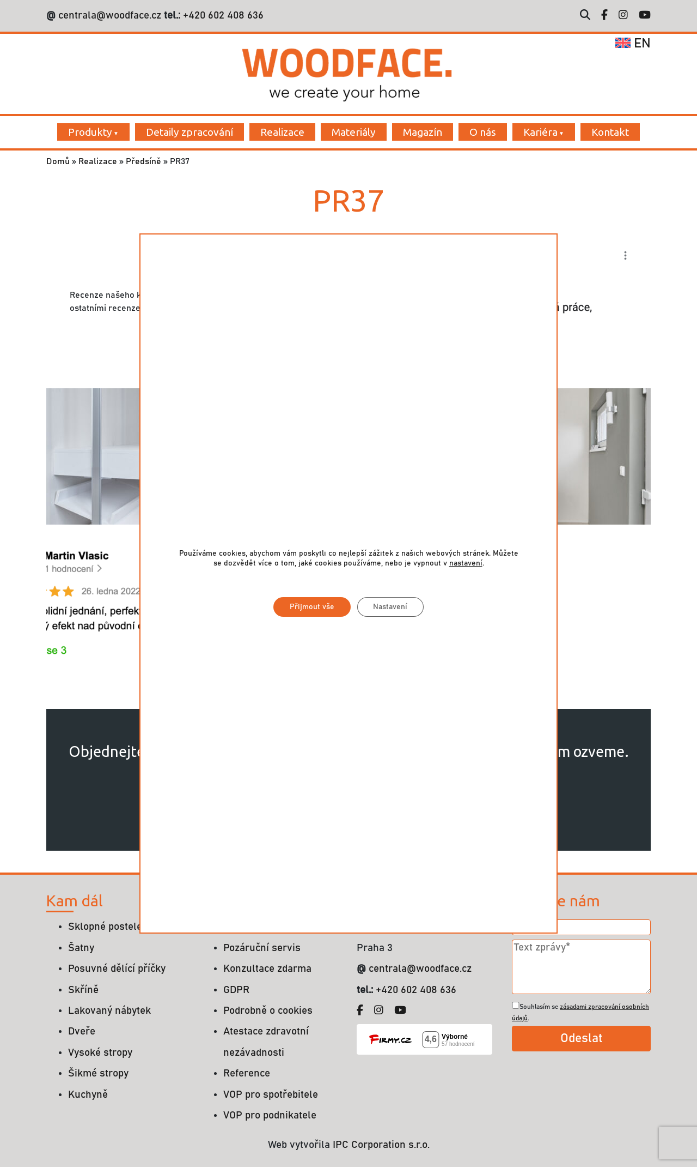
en (633, 43)
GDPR (236, 990)
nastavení (465, 563)
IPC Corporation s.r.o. (381, 1145)
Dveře (81, 1031)
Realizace (282, 132)
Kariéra (540, 132)
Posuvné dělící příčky (117, 969)
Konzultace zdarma (267, 969)
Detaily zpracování (189, 132)
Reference (246, 1073)
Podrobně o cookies (268, 1011)
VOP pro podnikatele (269, 1115)
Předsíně (143, 161)
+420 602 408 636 (222, 15)
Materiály (354, 132)
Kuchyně (88, 1095)
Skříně (83, 990)
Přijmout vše (312, 607)
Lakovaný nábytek (109, 1011)
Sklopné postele (105, 927)
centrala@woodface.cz (109, 15)
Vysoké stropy (100, 1053)
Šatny (81, 948)
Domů (58, 161)
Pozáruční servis (262, 948)
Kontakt (610, 132)
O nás (482, 132)
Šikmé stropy (98, 1073)
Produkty (90, 132)
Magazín (422, 132)
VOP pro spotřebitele (270, 1095)
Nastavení (391, 607)
